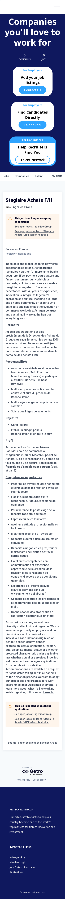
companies (22, 176)
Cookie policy (39, 780)
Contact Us (32, 90)
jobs (6, 176)
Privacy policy (23, 780)
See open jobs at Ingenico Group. (33, 226)
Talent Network (32, 160)
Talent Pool (32, 125)
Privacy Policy (17, 857)
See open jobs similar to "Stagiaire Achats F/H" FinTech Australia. (34, 233)
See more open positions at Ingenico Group (32, 742)
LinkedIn (48, 692)
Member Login (18, 862)
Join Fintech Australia (22, 867)
